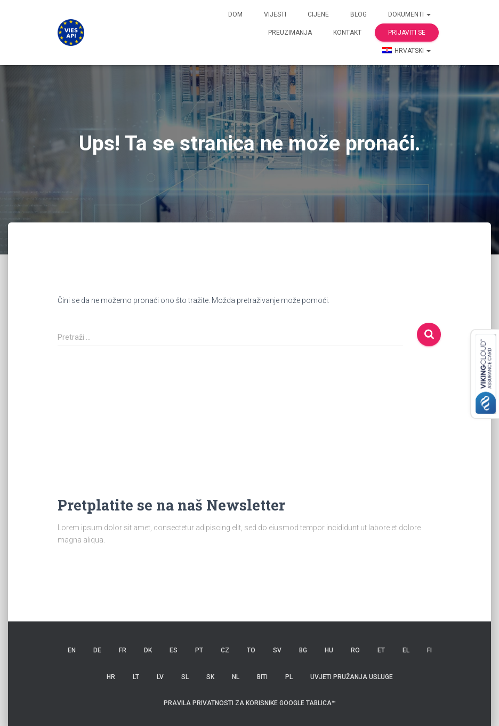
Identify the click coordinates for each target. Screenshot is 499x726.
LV (160, 677)
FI (429, 650)
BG (303, 650)
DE (97, 650)
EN (72, 650)
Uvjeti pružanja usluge (351, 677)
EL (406, 650)
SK (210, 677)
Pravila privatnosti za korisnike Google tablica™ (250, 703)
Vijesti (275, 14)
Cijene (318, 14)
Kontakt (347, 32)
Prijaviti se (406, 32)
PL (289, 677)
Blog (358, 14)
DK (148, 650)
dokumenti (409, 14)
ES (174, 650)
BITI (262, 677)
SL (185, 677)
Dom (235, 14)
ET (381, 650)
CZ (225, 650)
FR (122, 650)
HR (111, 677)
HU (329, 650)
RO (355, 650)
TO (251, 650)
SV (277, 650)
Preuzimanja (290, 32)
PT (199, 650)
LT (136, 677)
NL (235, 677)
